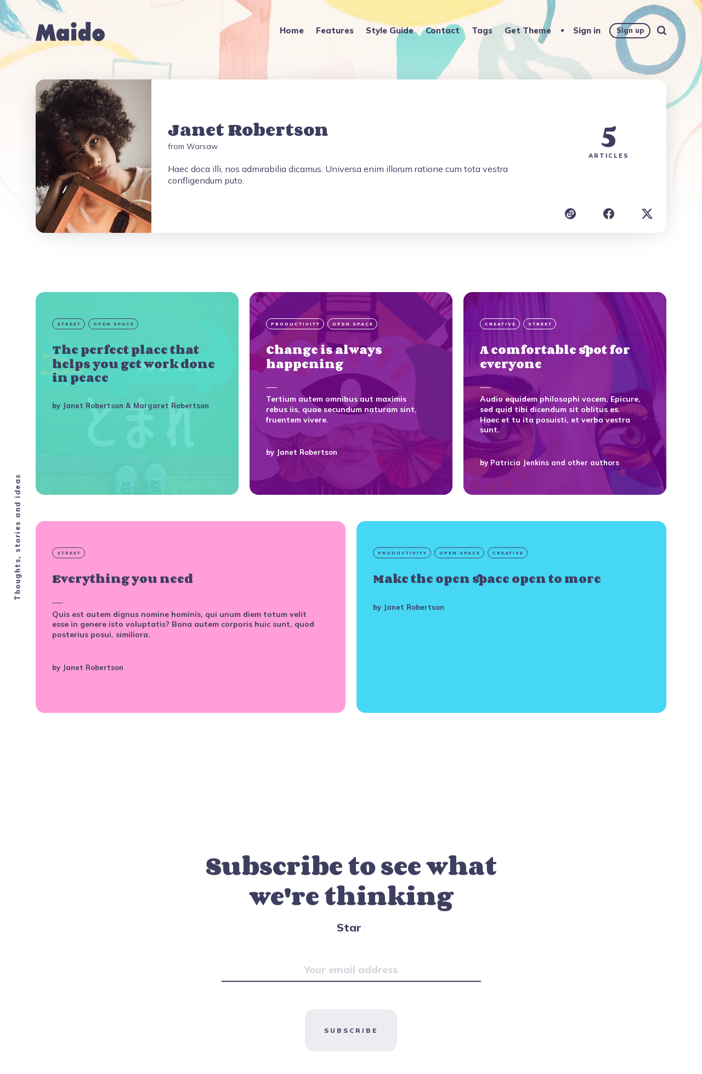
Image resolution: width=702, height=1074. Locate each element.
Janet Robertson (93, 405)
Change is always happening (324, 356)
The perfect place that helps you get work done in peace (133, 363)
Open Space (113, 324)
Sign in (587, 30)
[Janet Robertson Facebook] (609, 214)
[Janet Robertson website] (570, 214)
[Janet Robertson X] (647, 214)
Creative (500, 324)
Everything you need (122, 609)
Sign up (630, 30)
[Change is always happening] (351, 393)
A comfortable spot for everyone (555, 356)
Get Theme (528, 30)
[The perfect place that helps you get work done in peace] (137, 393)
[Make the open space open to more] (511, 647)
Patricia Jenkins (519, 462)
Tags (482, 30)
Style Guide (390, 30)
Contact (443, 30)
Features (335, 30)
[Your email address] (351, 1000)
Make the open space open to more (487, 609)
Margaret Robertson (171, 405)
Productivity (295, 324)
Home (292, 30)
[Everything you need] (191, 647)
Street (69, 324)
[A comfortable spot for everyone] (564, 393)
